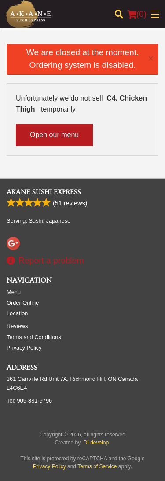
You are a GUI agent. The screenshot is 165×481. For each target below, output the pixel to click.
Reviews (17, 326)
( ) (137, 14)
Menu (14, 292)
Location (17, 313)
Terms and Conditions (34, 337)
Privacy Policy (24, 347)
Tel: (29, 400)
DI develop (96, 443)
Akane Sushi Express (44, 192)
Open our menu (54, 134)
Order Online (23, 302)
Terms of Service (97, 466)
